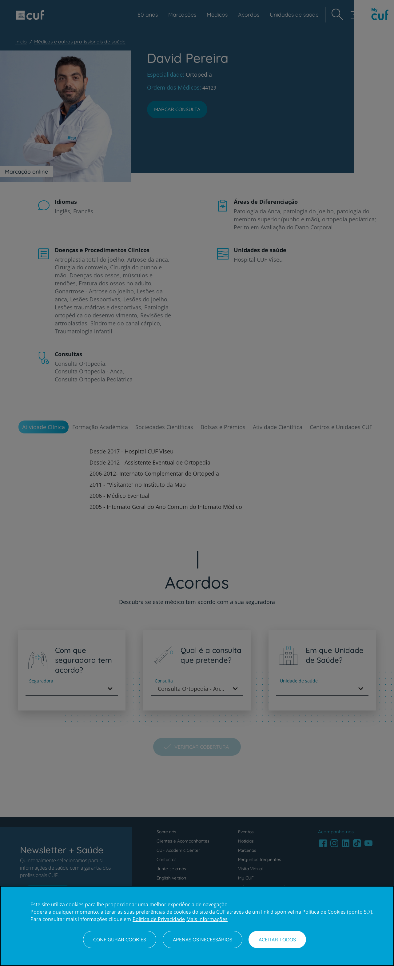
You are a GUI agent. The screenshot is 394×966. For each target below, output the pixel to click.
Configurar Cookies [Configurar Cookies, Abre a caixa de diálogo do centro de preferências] (119, 939)
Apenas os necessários (202, 939)
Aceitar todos (277, 939)
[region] (197, 926)
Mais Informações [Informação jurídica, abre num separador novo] (207, 919)
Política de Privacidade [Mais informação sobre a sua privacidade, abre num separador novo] (159, 919)
